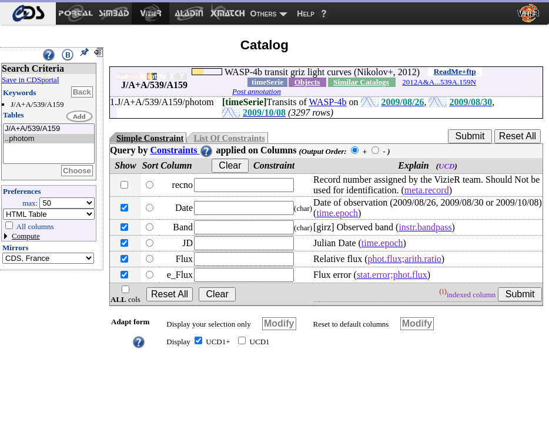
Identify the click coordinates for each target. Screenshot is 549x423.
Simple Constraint (149, 138)
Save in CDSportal (30, 79)
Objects (307, 82)
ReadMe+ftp (455, 71)
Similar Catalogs (361, 82)
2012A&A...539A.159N (439, 82)
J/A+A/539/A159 (49, 129)
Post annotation (256, 91)
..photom (49, 139)
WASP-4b (328, 102)
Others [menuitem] (263, 13)
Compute (26, 235)
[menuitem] (28, 13)
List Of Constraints (229, 138)
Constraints (181, 150)
